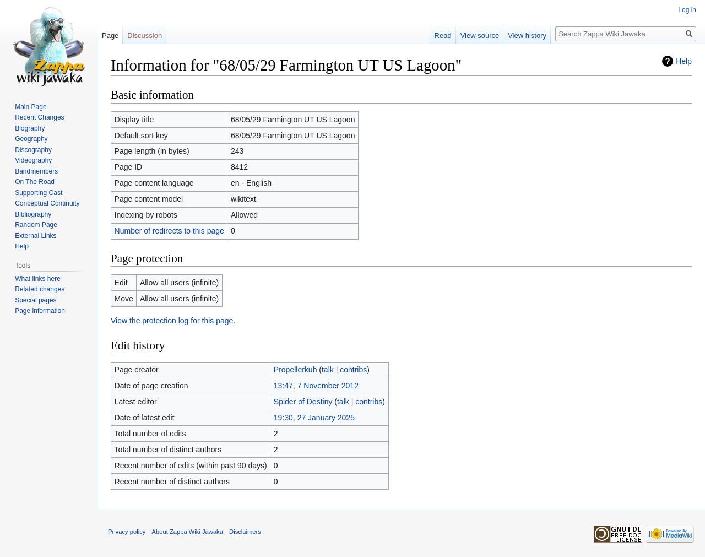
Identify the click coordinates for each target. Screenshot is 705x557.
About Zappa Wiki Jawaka (187, 531)
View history (527, 35)
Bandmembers (36, 171)
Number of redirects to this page (169, 230)
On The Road (35, 182)
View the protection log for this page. (173, 320)
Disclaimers (245, 531)
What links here (38, 279)
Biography (30, 128)
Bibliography (33, 214)
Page (110, 35)
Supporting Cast (38, 193)
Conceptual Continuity (47, 203)
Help (684, 61)
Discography (33, 150)
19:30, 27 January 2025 (314, 417)
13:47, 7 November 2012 (316, 385)
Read (443, 35)
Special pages (35, 300)
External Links (35, 236)
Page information (40, 311)
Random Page (36, 225)
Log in (687, 10)
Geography (31, 139)
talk (328, 369)
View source (480, 35)
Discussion (144, 35)
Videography (33, 160)
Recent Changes (39, 117)
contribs (353, 369)
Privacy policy (126, 531)
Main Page (30, 107)
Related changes (39, 289)
